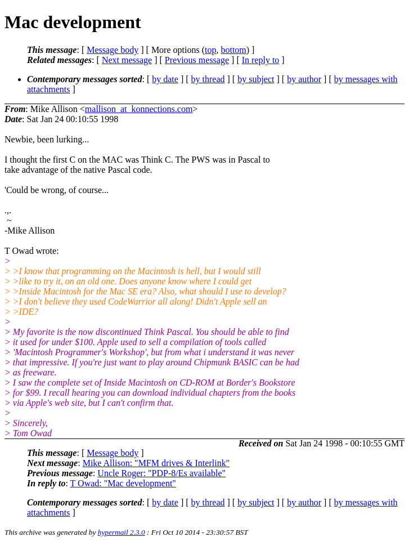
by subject (255, 79)
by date (165, 79)
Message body (112, 50)
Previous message (197, 60)
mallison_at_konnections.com (139, 109)
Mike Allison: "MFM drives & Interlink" (156, 463)
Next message (127, 60)
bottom (233, 50)
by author (304, 79)
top (210, 50)
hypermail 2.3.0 (121, 532)
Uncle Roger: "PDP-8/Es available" (161, 473)
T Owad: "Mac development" (123, 483)
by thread (208, 79)
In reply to (261, 60)
